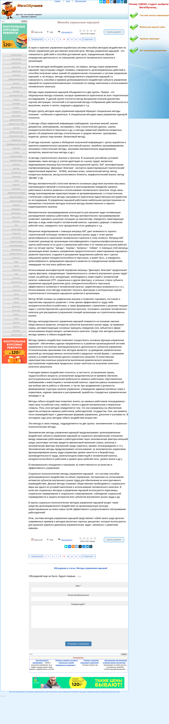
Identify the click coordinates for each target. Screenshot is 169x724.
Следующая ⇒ (89, 39)
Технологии (16, 290)
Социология (16, 270)
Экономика (16, 331)
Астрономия (16, 75)
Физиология (16, 306)
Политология (16, 237)
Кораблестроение (16, 160)
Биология (16, 83)
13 (80, 39)
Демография (16, 116)
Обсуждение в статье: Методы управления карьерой (80, 568)
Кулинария (16, 164)
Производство (16, 250)
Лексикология (16, 172)
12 (76, 39)
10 (68, 39)
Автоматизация (16, 55)
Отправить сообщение (78, 644)
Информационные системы (16, 144)
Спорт (16, 274)
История (16, 152)
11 (72, 39)
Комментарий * (78, 604)
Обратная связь (80, 1)
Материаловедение (16, 197)
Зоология (16, 128)
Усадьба (16, 298)
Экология (16, 327)
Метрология (16, 217)
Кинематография (16, 156)
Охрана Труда (16, 229)
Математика (16, 189)
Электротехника (16, 335)
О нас (68, 1)
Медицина (16, 205)
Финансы (16, 314)
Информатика (16, 140)
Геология (16, 108)
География (16, 103)
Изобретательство (16, 132)
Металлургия (16, 213)
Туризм (16, 294)
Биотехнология (16, 87)
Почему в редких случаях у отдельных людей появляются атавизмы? (66, 662)
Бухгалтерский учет (16, 95)
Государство (16, 112)
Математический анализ (16, 193)
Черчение (16, 323)
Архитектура (16, 71)
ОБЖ (16, 225)
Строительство (16, 282)
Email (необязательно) (78, 595)
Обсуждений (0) (66, 32)
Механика (16, 221)
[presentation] (50, 636)
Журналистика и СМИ (16, 124)
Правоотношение (16, 241)
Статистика (16, 278)
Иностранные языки (16, 136)
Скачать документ (114, 32)
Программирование (16, 245)
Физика (16, 302)
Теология (16, 286)
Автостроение (16, 59)
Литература (16, 176)
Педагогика (16, 233)
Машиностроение (16, 201)
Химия (16, 318)
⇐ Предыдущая (35, 39)
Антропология (16, 63)
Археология (16, 67)
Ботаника (16, 91)
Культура (16, 168)
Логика (16, 181)
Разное (16, 266)
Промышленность (16, 254)
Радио (16, 262)
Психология (16, 258)
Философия (16, 310)
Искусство (16, 148)
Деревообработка (16, 120)
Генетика (16, 99)
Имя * (78, 586)
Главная (57, 1)
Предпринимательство (16, 79)
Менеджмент (16, 209)
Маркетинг (16, 185)
